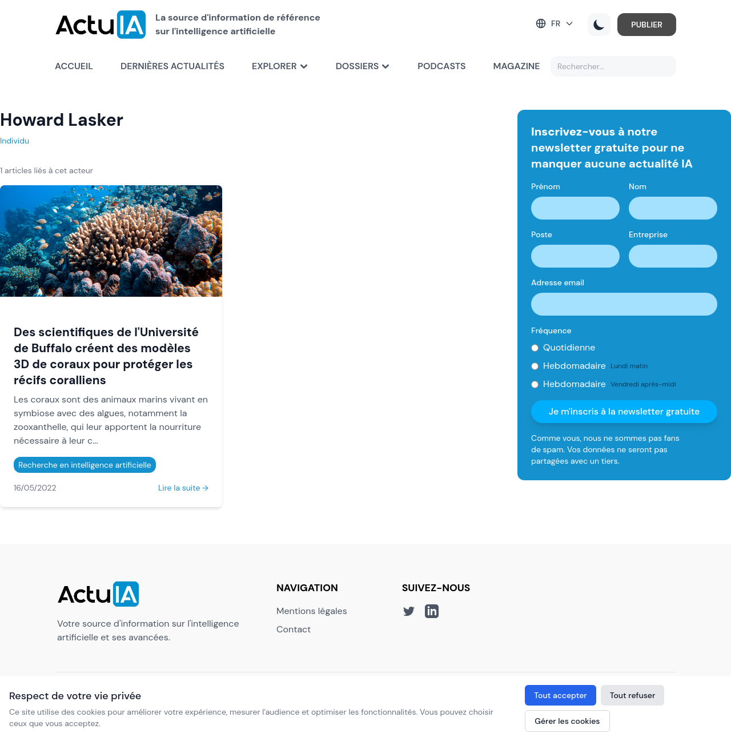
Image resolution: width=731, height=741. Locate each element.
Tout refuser (633, 695)
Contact (293, 629)
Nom (637, 186)
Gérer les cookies (567, 721)
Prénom (545, 186)
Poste (541, 234)
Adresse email (557, 282)
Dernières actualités (172, 66)
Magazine (516, 66)
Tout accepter (560, 695)
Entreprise (648, 234)
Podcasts (441, 66)
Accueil (74, 66)
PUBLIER (646, 24)
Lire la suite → (183, 488)
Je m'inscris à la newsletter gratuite (624, 411)
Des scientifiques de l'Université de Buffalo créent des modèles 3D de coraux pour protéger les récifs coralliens (106, 356)
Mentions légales (311, 611)
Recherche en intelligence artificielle (84, 465)
